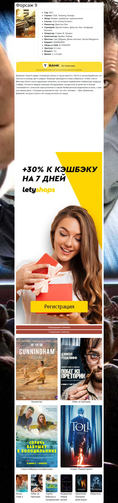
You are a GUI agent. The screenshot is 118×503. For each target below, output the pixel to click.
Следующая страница (59, 331)
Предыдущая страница (59, 327)
